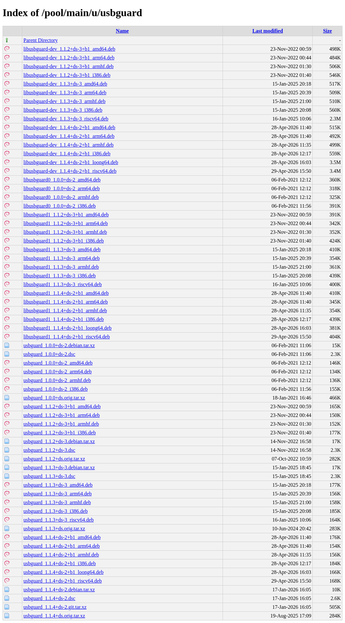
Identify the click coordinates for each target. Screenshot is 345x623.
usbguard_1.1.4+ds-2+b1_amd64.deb (62, 537)
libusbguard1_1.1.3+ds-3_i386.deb (60, 275)
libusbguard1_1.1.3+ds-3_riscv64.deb (63, 284)
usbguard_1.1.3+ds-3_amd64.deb (58, 485)
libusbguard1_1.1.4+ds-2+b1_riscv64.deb (67, 336)
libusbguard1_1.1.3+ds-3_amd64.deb (62, 249)
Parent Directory (41, 40)
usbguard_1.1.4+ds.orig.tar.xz (54, 615)
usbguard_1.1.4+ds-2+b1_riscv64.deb (63, 581)
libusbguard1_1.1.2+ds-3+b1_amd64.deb (66, 214)
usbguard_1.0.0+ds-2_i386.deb (56, 389)
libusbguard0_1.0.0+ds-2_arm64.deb (62, 188)
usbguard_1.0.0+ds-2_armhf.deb (57, 380)
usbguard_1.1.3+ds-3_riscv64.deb (59, 520)
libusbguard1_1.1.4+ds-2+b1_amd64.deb (66, 293)
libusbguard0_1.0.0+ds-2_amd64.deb (62, 179)
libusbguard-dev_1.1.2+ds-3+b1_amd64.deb (69, 49)
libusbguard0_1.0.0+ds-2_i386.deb (60, 206)
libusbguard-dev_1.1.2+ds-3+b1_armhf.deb (69, 66)
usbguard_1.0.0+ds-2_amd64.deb (58, 363)
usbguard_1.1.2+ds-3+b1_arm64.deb (62, 415)
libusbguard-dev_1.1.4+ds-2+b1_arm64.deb (69, 136)
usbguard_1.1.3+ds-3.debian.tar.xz (59, 467)
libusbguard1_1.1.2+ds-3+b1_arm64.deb (66, 223)
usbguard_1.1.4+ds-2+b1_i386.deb (60, 563)
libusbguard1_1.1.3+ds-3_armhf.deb (61, 267)
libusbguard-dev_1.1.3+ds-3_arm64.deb (65, 92)
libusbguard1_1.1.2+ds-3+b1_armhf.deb (65, 232)
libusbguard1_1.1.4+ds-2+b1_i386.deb (64, 319)
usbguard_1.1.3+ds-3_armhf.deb (57, 502)
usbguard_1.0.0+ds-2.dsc (50, 354)
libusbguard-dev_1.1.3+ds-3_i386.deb (63, 110)
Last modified (267, 31)
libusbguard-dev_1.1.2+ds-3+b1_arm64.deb (69, 57)
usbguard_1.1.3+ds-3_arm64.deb (58, 493)
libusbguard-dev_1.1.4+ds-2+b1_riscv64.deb (70, 171)
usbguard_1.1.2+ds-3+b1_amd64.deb (62, 406)
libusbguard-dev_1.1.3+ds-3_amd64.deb (65, 84)
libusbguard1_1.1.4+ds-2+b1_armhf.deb (65, 310)
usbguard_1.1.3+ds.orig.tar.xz (54, 528)
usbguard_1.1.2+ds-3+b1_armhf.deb (61, 424)
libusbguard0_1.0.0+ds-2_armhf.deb (61, 197)
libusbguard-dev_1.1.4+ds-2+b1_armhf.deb (69, 145)
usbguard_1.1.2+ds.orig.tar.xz (54, 459)
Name (122, 31)
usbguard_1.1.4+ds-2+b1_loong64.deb (64, 572)
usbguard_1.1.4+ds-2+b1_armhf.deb (61, 554)
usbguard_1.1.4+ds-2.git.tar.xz (55, 607)
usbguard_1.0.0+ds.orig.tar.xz (54, 397)
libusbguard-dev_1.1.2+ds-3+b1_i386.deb (67, 75)
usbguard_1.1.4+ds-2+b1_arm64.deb (62, 546)
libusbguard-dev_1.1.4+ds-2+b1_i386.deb (67, 153)
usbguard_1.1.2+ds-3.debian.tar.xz (59, 441)
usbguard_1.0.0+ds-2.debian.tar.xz (59, 345)
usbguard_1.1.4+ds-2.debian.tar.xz (59, 589)
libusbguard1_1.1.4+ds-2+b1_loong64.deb (68, 328)
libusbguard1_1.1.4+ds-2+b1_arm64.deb (66, 302)
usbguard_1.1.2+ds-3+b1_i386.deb (60, 432)
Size (327, 31)
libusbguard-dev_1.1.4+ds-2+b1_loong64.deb (71, 162)
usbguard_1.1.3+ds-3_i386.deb (56, 511)
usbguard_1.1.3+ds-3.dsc (50, 476)
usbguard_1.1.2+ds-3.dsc (50, 450)
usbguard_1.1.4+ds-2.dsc (50, 598)
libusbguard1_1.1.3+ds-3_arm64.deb (62, 258)
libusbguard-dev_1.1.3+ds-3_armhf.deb (65, 101)
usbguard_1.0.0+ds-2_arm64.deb (58, 371)
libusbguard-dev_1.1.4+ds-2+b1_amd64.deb (69, 127)
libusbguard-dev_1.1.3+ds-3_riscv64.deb (66, 118)
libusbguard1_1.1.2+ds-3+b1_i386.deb (64, 241)
